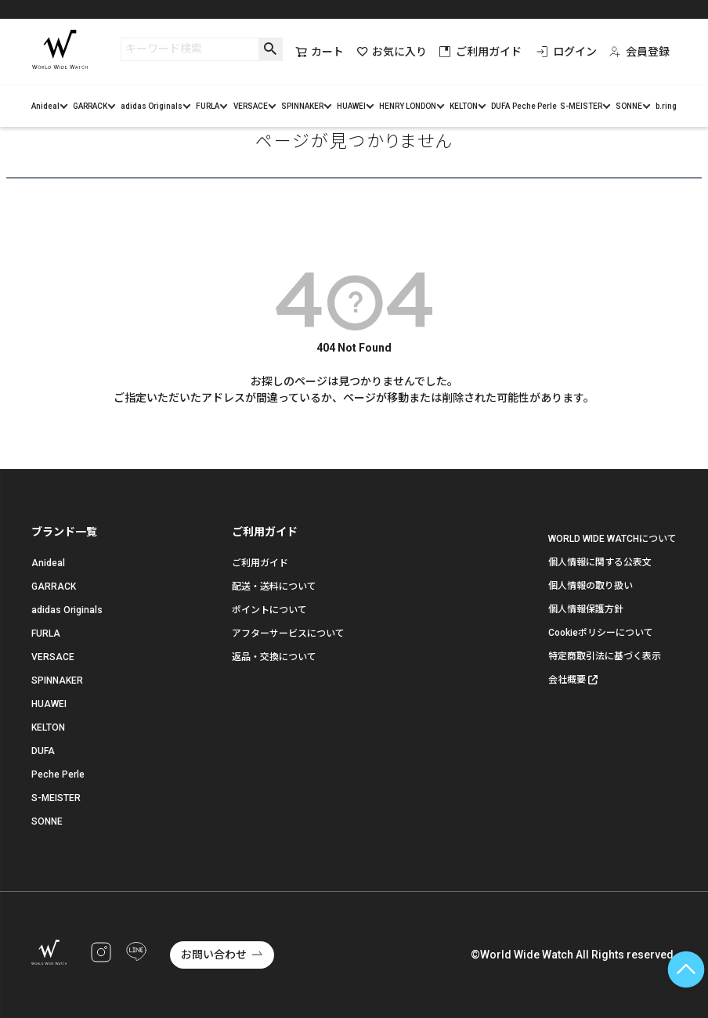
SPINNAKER (302, 106)
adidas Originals (151, 106)
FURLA (207, 106)
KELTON (464, 106)
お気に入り (391, 52)
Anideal (45, 106)
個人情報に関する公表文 (600, 562)
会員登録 (639, 51)
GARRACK (90, 106)
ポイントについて (269, 610)
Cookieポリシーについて (600, 632)
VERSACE (250, 106)
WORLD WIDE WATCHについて (612, 538)
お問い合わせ (214, 954)
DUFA (500, 106)
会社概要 (567, 679)
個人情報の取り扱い (590, 585)
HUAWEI (351, 106)
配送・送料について (274, 586)
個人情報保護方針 (585, 609)
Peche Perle (534, 106)
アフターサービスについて (288, 633)
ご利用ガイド (480, 51)
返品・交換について (274, 657)
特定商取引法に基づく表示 (604, 656)
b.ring (666, 106)
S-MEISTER (581, 106)
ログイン (566, 51)
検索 (270, 49)
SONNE (629, 106)
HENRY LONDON (407, 106)
